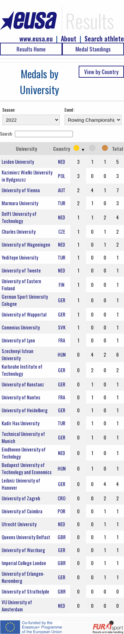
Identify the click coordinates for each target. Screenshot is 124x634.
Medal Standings (93, 49)
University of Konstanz (23, 384)
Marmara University (20, 202)
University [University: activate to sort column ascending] (26, 148)
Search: (36, 133)
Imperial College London (24, 562)
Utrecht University (19, 524)
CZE (61, 231)
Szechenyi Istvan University (17, 354)
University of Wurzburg (23, 549)
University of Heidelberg (25, 410)
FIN (61, 284)
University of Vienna (21, 190)
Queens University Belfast (26, 536)
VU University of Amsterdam (17, 605)
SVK (61, 327)
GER (61, 300)
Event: (69, 109)
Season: (8, 109)
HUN (62, 354)
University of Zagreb (21, 498)
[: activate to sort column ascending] (78, 148)
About (68, 39)
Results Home (31, 49)
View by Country (101, 72)
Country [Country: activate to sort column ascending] (61, 148)
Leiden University (18, 161)
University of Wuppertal (24, 314)
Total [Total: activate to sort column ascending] (117, 148)
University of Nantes (21, 397)
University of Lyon (18, 340)
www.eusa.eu (36, 39)
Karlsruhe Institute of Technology (22, 370)
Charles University (19, 231)
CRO (61, 498)
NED (61, 161)
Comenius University (21, 327)
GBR (62, 536)
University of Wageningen (26, 244)
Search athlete (104, 39)
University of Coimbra (22, 511)
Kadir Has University (20, 423)
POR (61, 511)
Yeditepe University (20, 257)
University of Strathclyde (25, 591)
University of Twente (21, 270)
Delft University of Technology (19, 217)
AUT (61, 190)
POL (61, 175)
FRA (61, 340)
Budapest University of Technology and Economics (26, 468)
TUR (61, 202)
